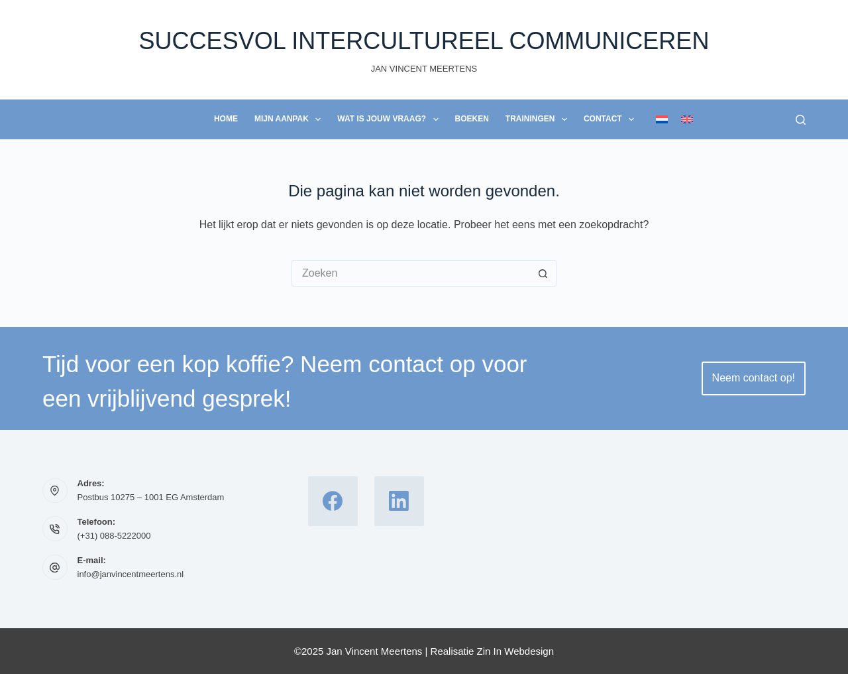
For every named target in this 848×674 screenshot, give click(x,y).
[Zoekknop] (543, 273)
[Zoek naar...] (411, 273)
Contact (611, 119)
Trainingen (538, 119)
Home (226, 118)
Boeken (472, 118)
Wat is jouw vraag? (390, 119)
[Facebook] (333, 501)
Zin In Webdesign (515, 651)
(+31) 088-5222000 (114, 536)
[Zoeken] (801, 120)
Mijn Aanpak (290, 119)
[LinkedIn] (399, 501)
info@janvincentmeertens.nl (131, 574)
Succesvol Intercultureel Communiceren (424, 40)
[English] (687, 119)
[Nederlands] (662, 119)
